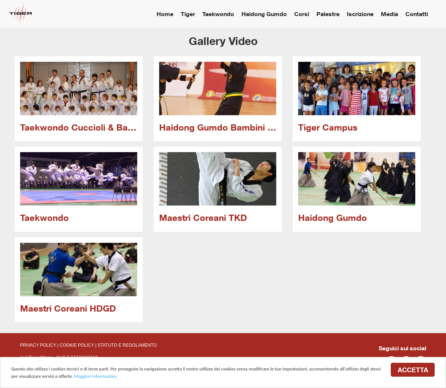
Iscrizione (360, 13)
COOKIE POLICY (77, 345)
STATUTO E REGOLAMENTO (127, 345)
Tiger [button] (188, 13)
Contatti (416, 13)
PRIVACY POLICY (38, 345)
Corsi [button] (301, 13)
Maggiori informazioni (95, 376)
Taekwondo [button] (218, 13)
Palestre (328, 13)
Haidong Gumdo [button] (264, 13)
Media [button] (389, 13)
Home (165, 13)
